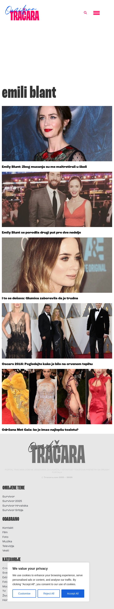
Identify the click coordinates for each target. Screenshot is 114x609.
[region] (48, 582)
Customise (24, 593)
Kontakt (7, 528)
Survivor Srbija (12, 510)
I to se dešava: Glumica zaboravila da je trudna (40, 298)
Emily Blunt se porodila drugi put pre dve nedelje (41, 232)
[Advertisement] (57, 55)
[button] (85, 12)
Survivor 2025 (12, 501)
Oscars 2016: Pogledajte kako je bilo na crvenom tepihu (47, 364)
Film (5, 532)
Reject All (48, 593)
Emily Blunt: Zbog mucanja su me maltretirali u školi (44, 167)
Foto (5, 537)
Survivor (8, 496)
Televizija (8, 546)
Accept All (72, 593)
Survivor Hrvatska (15, 506)
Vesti (5, 550)
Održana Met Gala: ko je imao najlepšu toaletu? (40, 430)
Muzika (7, 541)
